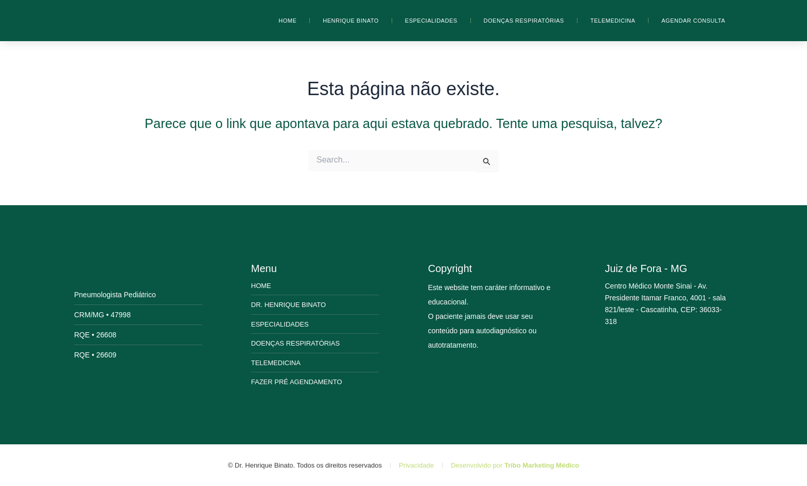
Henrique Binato (351, 20)
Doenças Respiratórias (524, 20)
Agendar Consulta (693, 20)
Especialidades (431, 20)
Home (287, 20)
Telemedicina (612, 20)
